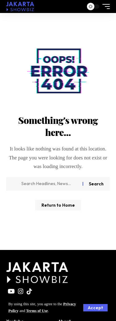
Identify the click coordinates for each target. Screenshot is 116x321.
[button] (95, 307)
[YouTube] (11, 291)
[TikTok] (29, 291)
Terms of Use (37, 311)
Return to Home (58, 205)
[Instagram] (20, 291)
